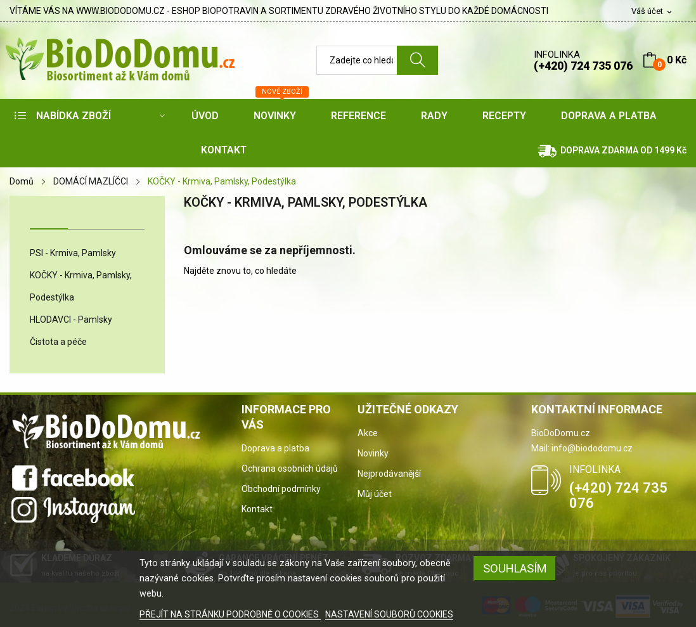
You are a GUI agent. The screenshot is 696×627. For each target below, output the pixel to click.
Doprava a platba (275, 448)
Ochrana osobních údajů (290, 468)
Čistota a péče (58, 342)
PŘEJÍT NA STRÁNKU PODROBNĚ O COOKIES (230, 614)
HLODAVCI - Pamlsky (71, 319)
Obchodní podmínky (281, 489)
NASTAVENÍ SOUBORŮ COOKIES (389, 614)
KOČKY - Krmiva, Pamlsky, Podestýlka (81, 286)
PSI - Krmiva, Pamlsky (73, 253)
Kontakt (257, 509)
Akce (368, 433)
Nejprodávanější (389, 474)
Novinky (373, 453)
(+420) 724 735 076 (583, 65)
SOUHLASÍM (515, 568)
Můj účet (375, 494)
